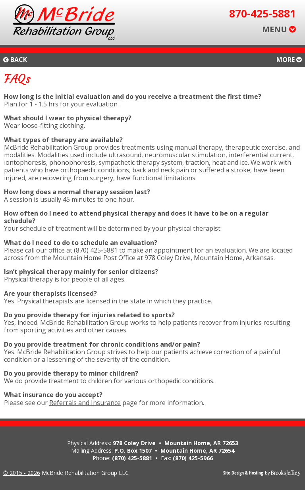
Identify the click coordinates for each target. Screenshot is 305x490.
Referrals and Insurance (85, 402)
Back (15, 60)
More (289, 60)
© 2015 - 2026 (21, 472)
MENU (279, 29)
